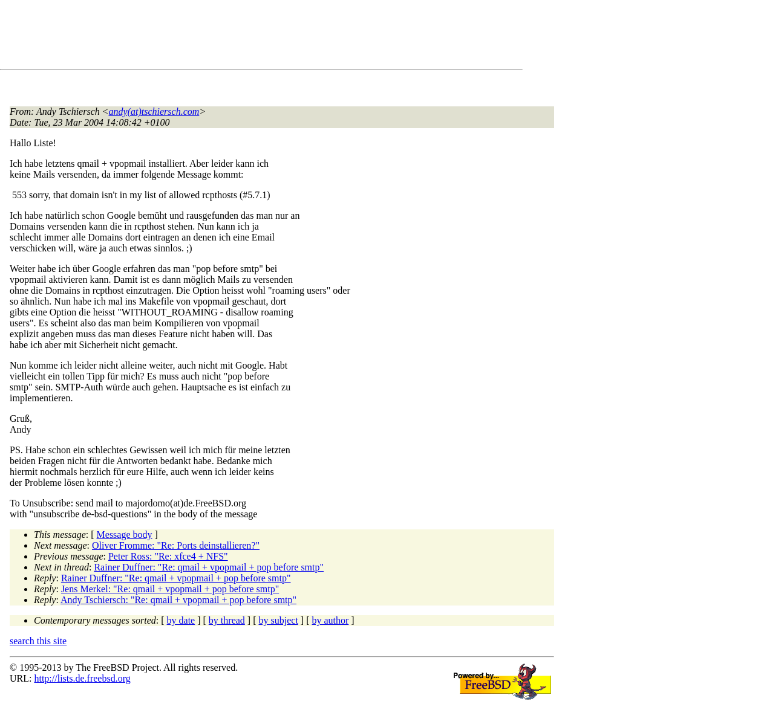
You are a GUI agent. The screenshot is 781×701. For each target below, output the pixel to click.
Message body (124, 534)
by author (330, 620)
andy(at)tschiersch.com (154, 111)
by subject (278, 620)
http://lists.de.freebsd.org (82, 678)
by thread (227, 620)
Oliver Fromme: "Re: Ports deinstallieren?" (176, 545)
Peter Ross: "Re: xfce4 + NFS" (168, 556)
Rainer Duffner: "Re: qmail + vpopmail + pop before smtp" (209, 567)
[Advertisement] (230, 37)
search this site (38, 641)
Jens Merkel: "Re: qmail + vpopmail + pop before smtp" (170, 589)
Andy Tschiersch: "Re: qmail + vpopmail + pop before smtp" (178, 600)
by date (181, 620)
